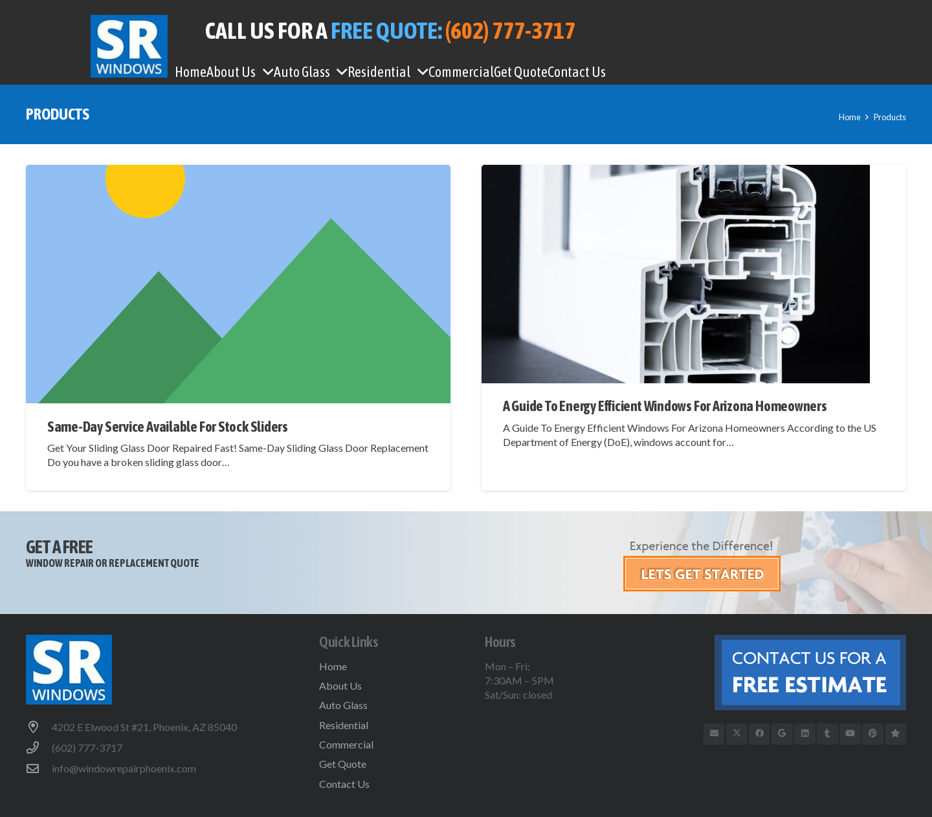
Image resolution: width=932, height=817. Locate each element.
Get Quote (342, 764)
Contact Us (344, 784)
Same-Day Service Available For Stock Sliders (167, 426)
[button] (265, 71)
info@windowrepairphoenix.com (124, 768)
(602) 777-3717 (87, 747)
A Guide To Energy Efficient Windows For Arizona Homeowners (665, 406)
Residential (343, 725)
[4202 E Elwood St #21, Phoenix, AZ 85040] (39, 727)
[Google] (782, 734)
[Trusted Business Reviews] (896, 734)
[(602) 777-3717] (39, 747)
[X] (737, 734)
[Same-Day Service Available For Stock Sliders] (238, 284)
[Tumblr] (827, 734)
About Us (340, 685)
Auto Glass (343, 705)
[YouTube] (850, 734)
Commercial (346, 744)
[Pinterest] (872, 734)
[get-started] (764, 564)
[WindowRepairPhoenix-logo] (129, 46)
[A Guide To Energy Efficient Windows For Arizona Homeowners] (694, 274)
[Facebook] (759, 734)
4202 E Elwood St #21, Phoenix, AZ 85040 (144, 727)
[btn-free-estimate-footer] (778, 672)
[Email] (714, 734)
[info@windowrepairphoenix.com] (39, 768)
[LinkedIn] (805, 734)
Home (333, 666)
